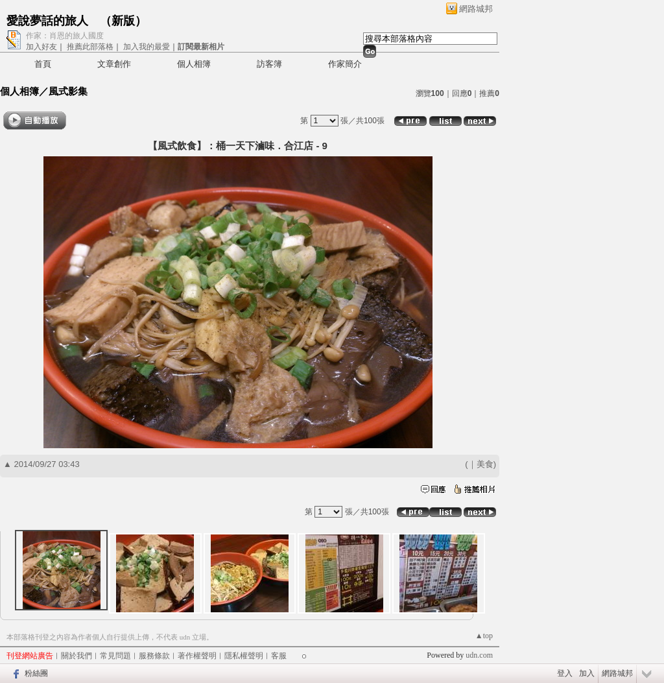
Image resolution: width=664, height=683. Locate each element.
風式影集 (68, 91)
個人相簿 (194, 64)
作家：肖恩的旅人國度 (65, 35)
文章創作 (114, 64)
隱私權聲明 (243, 655)
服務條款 (154, 655)
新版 (123, 20)
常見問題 (115, 655)
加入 (587, 673)
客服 (279, 655)
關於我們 (76, 655)
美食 (485, 464)
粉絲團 (36, 673)
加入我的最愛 (146, 46)
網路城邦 (476, 9)
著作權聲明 (197, 655)
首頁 (42, 64)
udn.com (479, 655)
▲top (484, 635)
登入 (565, 673)
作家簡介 (345, 64)
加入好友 (41, 46)
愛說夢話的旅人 (47, 20)
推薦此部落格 (90, 46)
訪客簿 (269, 64)
